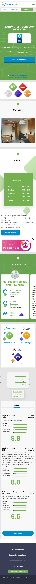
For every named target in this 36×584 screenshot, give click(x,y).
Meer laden (18, 533)
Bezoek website (10, 232)
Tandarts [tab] (17, 405)
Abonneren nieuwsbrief (18, 571)
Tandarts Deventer (15, 9)
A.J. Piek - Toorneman (14, 303)
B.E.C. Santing (12, 314)
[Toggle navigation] (33, 4)
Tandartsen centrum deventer (28, 9)
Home (5, 9)
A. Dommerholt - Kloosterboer (15, 291)
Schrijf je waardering (19, 60)
